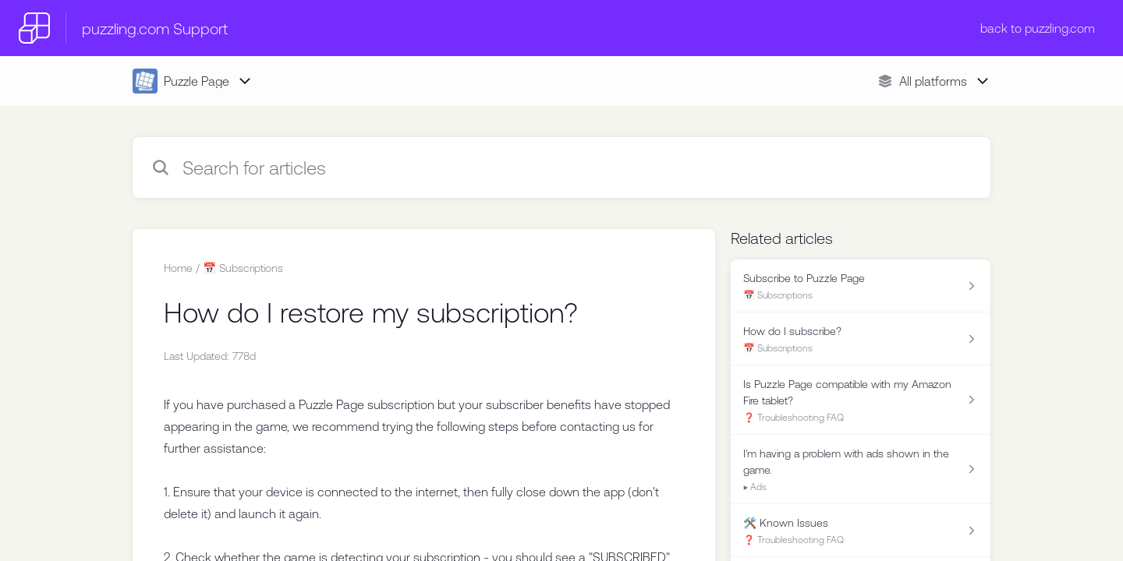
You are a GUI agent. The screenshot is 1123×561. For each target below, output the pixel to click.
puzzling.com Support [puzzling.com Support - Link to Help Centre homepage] (155, 28)
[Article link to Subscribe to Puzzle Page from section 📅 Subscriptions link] (860, 285)
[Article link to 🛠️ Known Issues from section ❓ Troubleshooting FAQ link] (860, 530)
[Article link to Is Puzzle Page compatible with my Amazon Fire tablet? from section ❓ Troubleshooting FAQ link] (860, 400)
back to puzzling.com (1037, 28)
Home (178, 268)
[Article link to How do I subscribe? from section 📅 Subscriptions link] (860, 338)
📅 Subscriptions (243, 268)
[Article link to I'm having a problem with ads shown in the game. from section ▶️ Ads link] (860, 469)
